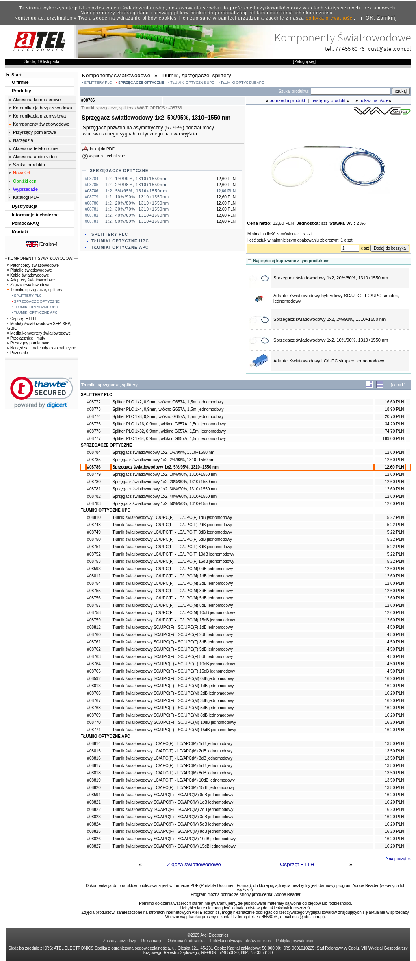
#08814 (94, 743)
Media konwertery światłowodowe (39, 333)
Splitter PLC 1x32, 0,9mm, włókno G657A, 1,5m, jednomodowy (169, 431)
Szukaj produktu (29, 164)
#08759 (94, 620)
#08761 (94, 642)
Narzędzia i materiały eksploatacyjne (41, 348)
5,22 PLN (395, 517)
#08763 (94, 656)
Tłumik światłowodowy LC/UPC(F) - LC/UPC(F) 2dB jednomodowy (172, 525)
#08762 (94, 649)
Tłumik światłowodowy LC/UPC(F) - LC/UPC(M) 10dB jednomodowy (174, 612)
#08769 (94, 715)
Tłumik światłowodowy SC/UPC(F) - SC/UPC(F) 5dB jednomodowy (173, 649)
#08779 (94, 474)
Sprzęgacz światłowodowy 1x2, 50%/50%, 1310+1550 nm (165, 503)
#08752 (94, 554)
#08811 (94, 576)
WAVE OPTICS (151, 108)
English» (48, 244)
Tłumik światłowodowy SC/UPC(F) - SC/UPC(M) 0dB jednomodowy (173, 678)
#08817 (94, 765)
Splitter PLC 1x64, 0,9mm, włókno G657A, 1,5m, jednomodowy (169, 438)
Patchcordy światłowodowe (33, 265)
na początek (400, 858)
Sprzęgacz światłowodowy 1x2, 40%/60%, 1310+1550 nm (165, 496)
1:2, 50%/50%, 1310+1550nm (137, 221)
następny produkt (329, 100)
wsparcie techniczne (107, 156)
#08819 (94, 780)
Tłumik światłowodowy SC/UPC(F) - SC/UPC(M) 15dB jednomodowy (174, 730)
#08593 (94, 569)
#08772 (94, 402)
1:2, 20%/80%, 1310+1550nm (137, 203)
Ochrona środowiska (186, 941)
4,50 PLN (395, 627)
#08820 (94, 787)
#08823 (94, 817)
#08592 (94, 678)
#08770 (94, 722)
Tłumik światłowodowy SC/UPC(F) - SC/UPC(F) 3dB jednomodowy (173, 642)
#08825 (94, 831)
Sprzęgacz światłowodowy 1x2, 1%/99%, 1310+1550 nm (163, 452)
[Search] (350, 91)
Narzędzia (23, 140)
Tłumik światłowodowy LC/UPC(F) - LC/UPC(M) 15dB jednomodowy (174, 620)
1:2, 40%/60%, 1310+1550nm (137, 215)
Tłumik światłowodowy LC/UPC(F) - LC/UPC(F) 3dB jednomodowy (172, 532)
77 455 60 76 (349, 48)
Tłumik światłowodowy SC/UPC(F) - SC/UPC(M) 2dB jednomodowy (173, 693)
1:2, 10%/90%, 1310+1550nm (137, 197)
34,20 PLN (394, 424)
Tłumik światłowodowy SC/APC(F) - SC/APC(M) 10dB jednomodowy (174, 839)
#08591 (94, 795)
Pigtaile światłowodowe (29, 270)
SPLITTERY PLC (98, 83)
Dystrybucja (24, 206)
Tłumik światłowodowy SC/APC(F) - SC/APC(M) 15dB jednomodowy (174, 846)
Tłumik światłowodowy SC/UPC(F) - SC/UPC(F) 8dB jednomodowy (173, 656)
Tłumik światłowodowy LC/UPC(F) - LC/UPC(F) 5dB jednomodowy (172, 539)
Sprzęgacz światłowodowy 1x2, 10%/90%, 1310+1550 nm (330, 340)
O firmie (20, 82)
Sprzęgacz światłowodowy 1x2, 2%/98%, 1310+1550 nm (329, 319)
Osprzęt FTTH (297, 864)
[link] (41, 392)
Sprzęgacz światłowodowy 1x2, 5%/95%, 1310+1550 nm (166, 467)
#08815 (94, 751)
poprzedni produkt (287, 100)
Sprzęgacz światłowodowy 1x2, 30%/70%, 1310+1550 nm (165, 489)
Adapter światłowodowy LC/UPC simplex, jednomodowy (328, 360)
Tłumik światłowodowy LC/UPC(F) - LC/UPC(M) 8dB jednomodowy (173, 605)
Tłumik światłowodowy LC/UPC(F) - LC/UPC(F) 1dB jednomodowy (172, 517)
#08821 (94, 802)
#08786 (94, 467)
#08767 (94, 700)
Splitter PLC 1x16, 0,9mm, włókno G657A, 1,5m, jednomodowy (169, 424)
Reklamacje (151, 941)
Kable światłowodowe (28, 275)
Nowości (21, 172)
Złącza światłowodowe (194, 864)
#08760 (94, 634)
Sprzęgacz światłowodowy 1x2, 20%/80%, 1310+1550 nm (330, 277)
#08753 (94, 561)
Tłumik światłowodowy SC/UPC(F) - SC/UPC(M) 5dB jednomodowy (173, 708)
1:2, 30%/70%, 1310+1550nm (137, 209)
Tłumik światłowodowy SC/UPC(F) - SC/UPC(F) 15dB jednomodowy (174, 671)
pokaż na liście (374, 100)
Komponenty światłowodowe (41, 124)
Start (16, 74)
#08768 (94, 708)
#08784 (94, 452)
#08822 (94, 809)
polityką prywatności (330, 17)
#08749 (94, 532)
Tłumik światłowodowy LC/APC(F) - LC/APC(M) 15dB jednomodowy (174, 787)
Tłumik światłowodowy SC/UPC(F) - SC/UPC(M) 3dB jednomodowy (173, 700)
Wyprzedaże (25, 189)
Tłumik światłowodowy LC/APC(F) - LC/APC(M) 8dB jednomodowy (173, 773)
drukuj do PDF (102, 149)
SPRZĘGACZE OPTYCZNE (141, 83)
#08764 (94, 664)
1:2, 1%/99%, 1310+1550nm (135, 179)
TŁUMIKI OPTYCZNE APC (242, 83)
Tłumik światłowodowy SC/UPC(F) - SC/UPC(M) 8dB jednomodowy (173, 715)
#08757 (94, 605)
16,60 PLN (394, 402)
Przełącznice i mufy (26, 338)
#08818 (94, 773)
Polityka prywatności (294, 941)
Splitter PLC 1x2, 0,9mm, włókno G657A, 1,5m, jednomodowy (168, 402)
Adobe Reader (287, 894)
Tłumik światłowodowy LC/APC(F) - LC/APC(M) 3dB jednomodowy (173, 758)
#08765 (94, 671)
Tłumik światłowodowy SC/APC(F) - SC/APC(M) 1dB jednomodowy (173, 802)
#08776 (94, 431)
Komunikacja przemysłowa (39, 115)
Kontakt (20, 231)
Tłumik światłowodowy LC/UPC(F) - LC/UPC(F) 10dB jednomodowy (173, 554)
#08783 (94, 503)
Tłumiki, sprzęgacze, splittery (34, 290)
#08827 (94, 846)
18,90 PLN (394, 409)
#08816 (94, 758)
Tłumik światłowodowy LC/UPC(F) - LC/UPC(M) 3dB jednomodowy (173, 590)
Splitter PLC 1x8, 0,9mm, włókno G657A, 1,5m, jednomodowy (168, 416)
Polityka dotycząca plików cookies (240, 941)
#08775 (94, 424)
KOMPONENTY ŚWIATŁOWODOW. (41, 258)
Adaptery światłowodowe (31, 280)
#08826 (94, 839)
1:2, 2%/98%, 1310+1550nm (135, 185)
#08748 (94, 525)
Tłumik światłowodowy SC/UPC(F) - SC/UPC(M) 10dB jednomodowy (174, 722)
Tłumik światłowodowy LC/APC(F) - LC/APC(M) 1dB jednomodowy (173, 743)
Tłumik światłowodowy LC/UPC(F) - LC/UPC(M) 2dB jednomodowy (173, 583)
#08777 (94, 438)
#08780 (94, 481)
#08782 (94, 496)
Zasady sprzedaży (119, 941)
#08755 (94, 590)
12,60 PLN (394, 452)
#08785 (94, 460)
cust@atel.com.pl (389, 48)
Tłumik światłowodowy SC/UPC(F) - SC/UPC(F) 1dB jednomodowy (173, 627)
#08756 (94, 598)
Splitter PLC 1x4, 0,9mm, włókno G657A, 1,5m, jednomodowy (168, 409)
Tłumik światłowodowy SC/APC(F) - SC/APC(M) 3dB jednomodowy (173, 817)
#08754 (94, 583)
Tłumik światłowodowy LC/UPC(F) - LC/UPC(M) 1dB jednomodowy (173, 576)
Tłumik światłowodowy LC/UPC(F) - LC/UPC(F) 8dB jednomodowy (172, 547)
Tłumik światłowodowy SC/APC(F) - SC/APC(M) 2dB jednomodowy (173, 809)
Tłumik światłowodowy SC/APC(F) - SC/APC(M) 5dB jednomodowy (173, 824)
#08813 (94, 686)
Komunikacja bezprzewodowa (42, 107)
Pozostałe (17, 353)
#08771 (94, 730)
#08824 (94, 824)
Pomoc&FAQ (25, 223)
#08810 (94, 517)
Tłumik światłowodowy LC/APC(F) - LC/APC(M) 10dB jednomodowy (174, 780)
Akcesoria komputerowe (37, 99)
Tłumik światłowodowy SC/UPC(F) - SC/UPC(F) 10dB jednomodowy (174, 664)
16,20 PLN (394, 678)
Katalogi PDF (26, 197)
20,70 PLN (394, 416)
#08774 (94, 416)
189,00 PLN (393, 438)
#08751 (94, 547)
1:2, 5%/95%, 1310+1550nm (136, 191)
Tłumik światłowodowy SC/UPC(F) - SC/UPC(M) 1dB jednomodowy (173, 686)
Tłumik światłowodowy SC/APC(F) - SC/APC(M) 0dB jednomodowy (173, 795)
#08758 (94, 612)
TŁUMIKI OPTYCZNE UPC (192, 83)
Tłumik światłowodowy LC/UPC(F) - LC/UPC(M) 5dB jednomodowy (173, 598)
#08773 (94, 409)
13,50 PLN (394, 743)
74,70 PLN (394, 431)
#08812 (94, 627)
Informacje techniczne (35, 214)
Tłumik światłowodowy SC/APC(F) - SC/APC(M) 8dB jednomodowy (173, 831)
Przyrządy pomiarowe (34, 132)
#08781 (94, 489)
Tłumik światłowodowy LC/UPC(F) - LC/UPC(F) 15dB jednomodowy (173, 561)
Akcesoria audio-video (35, 156)
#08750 (94, 539)
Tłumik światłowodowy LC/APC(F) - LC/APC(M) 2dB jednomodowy (173, 751)
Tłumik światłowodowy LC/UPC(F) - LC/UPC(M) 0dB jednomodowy (173, 569)
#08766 (94, 693)
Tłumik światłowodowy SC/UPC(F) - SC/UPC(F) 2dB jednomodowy (173, 634)
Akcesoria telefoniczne (35, 148)
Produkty (21, 90)
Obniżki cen (24, 181)
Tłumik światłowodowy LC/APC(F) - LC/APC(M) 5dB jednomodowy (173, 765)
